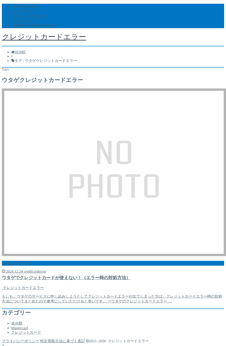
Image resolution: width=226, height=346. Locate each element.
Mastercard (19, 328)
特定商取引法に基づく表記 (33, 25)
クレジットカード (26, 332)
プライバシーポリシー (30, 16)
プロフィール (22, 21)
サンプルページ (24, 6)
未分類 (16, 323)
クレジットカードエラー (44, 37)
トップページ (22, 11)
